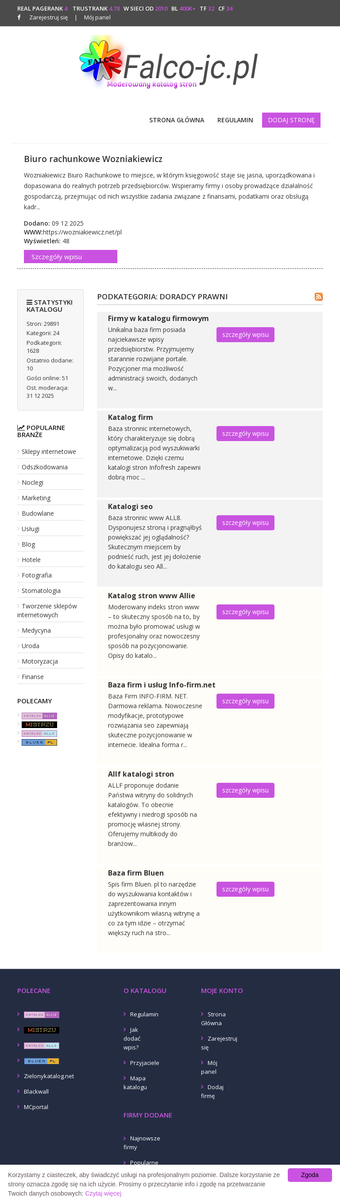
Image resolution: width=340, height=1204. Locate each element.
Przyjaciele (144, 1063)
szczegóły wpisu (245, 334)
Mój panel (92, 17)
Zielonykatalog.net (49, 1076)
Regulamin (235, 120)
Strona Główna (176, 120)
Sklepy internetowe (49, 451)
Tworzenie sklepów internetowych (47, 610)
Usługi (30, 529)
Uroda (30, 646)
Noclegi (32, 482)
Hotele (31, 559)
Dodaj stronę (291, 120)
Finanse (33, 676)
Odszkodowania (45, 467)
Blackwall (36, 1091)
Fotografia (37, 575)
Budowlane (38, 513)
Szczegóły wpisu (56, 256)
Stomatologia (41, 590)
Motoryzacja (40, 661)
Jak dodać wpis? (132, 1038)
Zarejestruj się (48, 17)
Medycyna (36, 630)
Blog (28, 544)
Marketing (36, 498)
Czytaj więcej (103, 1193)
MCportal (36, 1107)
